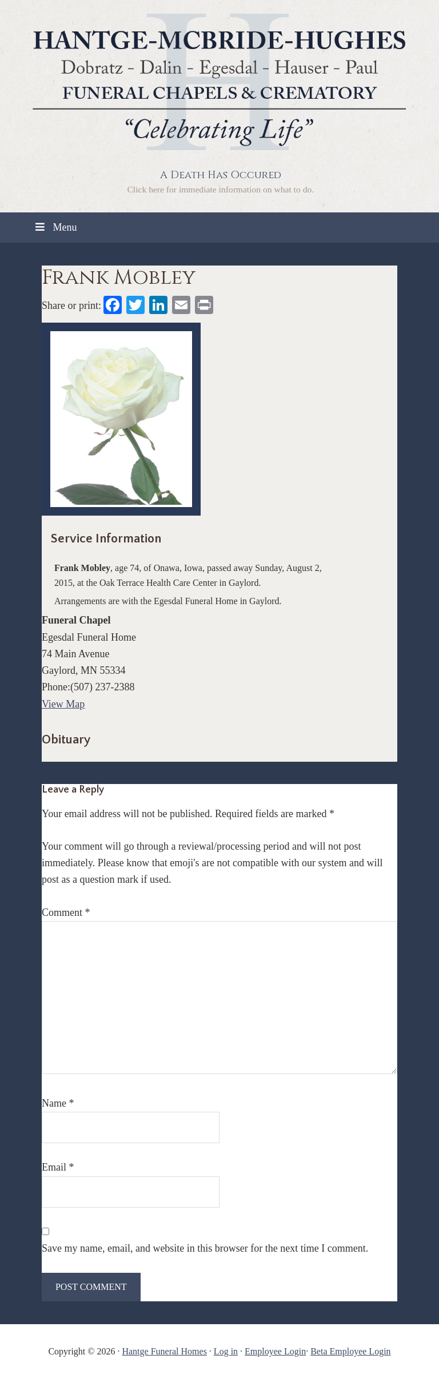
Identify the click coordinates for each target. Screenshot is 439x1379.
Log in (226, 1351)
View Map (63, 704)
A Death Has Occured (220, 175)
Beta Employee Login (350, 1351)
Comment (66, 912)
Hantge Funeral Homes (164, 1351)
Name (58, 1103)
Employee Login (275, 1351)
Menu (55, 227)
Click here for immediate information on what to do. (220, 189)
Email (58, 1167)
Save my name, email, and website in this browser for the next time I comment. (205, 1248)
